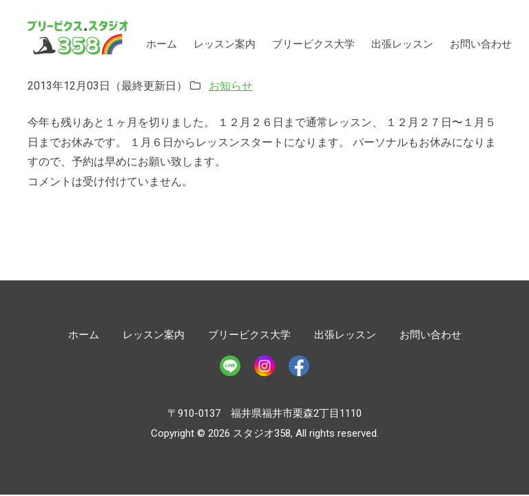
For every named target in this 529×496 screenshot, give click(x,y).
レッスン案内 (225, 44)
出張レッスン (402, 44)
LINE (230, 365)
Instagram (264, 365)
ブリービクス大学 (313, 44)
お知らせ (231, 85)
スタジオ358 (78, 37)
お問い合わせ (481, 44)
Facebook (299, 365)
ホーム (161, 44)
